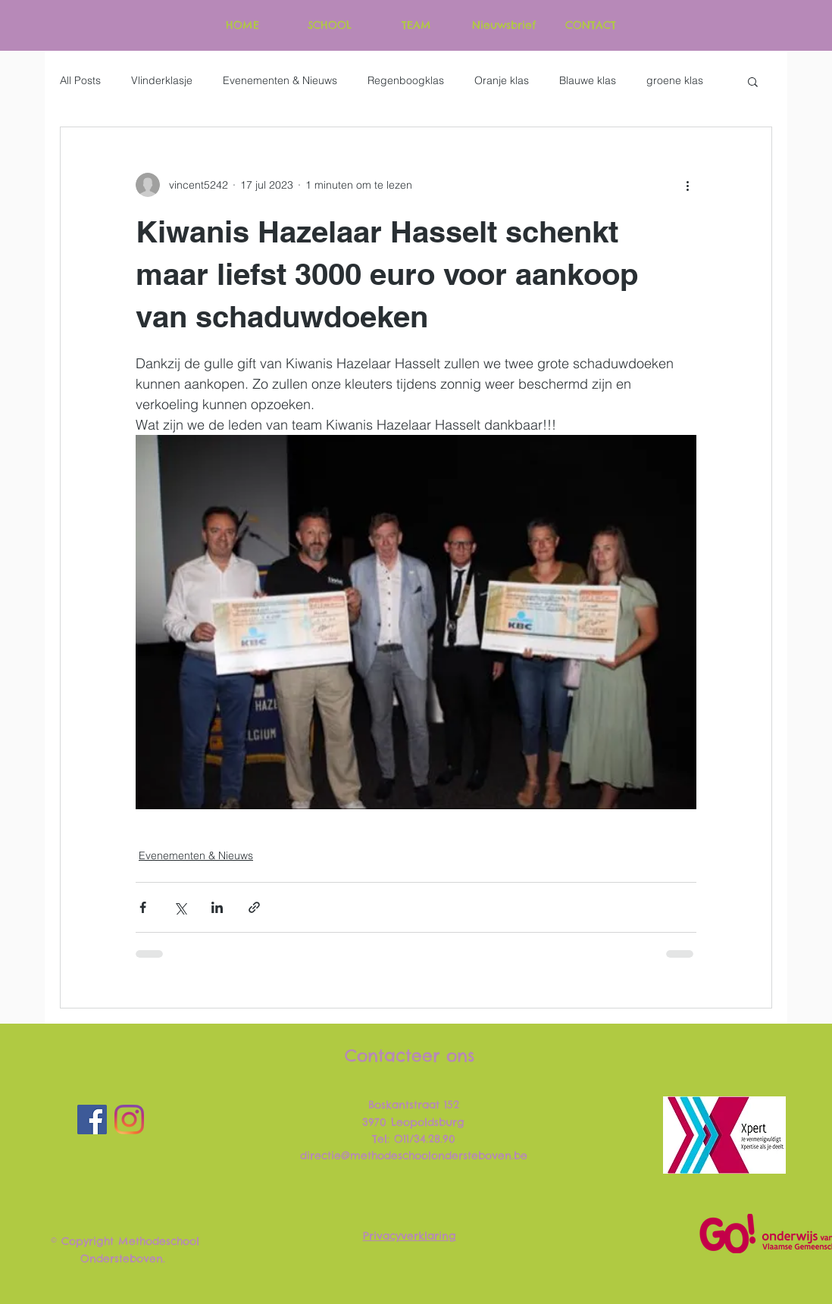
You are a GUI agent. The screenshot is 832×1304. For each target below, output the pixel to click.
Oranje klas (501, 80)
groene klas (674, 80)
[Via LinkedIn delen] (217, 907)
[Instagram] (129, 1119)
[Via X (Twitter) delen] (180, 907)
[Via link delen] (254, 907)
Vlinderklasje (161, 80)
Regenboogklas (406, 80)
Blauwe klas (587, 80)
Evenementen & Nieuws (280, 80)
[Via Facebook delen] (143, 907)
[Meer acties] (687, 185)
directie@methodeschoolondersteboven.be (413, 1155)
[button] (753, 81)
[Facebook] (92, 1119)
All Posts (80, 80)
